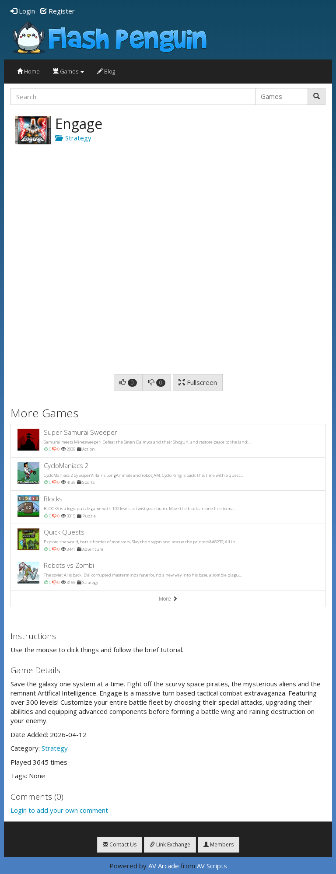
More (168, 598)
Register (57, 11)
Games (68, 71)
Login (22, 11)
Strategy (73, 137)
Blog (106, 71)
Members (218, 844)
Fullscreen (197, 382)
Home (28, 71)
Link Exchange (170, 844)
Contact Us (119, 844)
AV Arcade (163, 865)
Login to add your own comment (59, 810)
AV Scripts (212, 865)
